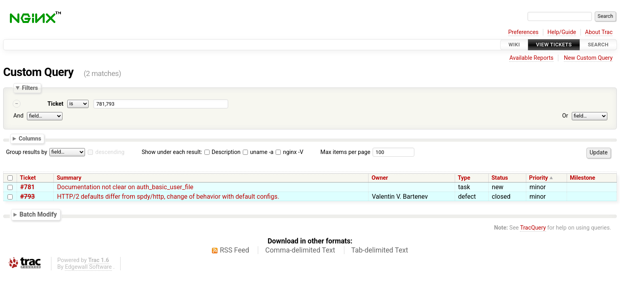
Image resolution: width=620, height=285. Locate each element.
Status (499, 178)
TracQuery (533, 227)
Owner (380, 178)
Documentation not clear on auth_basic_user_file (125, 187)
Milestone (582, 178)
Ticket (55, 104)
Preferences (523, 32)
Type (464, 178)
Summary (69, 178)
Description (222, 152)
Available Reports (531, 58)
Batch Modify (38, 214)
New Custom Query (588, 58)
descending (110, 152)
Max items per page (345, 152)
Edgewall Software (88, 267)
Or (565, 115)
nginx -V (289, 152)
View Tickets (554, 45)
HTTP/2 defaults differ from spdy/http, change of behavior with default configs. (168, 196)
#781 (27, 187)
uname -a (258, 152)
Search (598, 45)
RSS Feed (234, 250)
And (18, 115)
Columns (30, 138)
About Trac (599, 32)
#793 (27, 196)
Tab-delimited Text (379, 250)
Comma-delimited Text (300, 250)
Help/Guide (562, 32)
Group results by (26, 152)
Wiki (514, 45)
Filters (30, 88)
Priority (538, 178)
